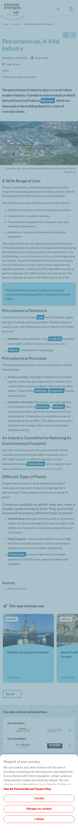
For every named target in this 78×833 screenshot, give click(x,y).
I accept (39, 798)
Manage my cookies (39, 808)
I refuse (39, 819)
